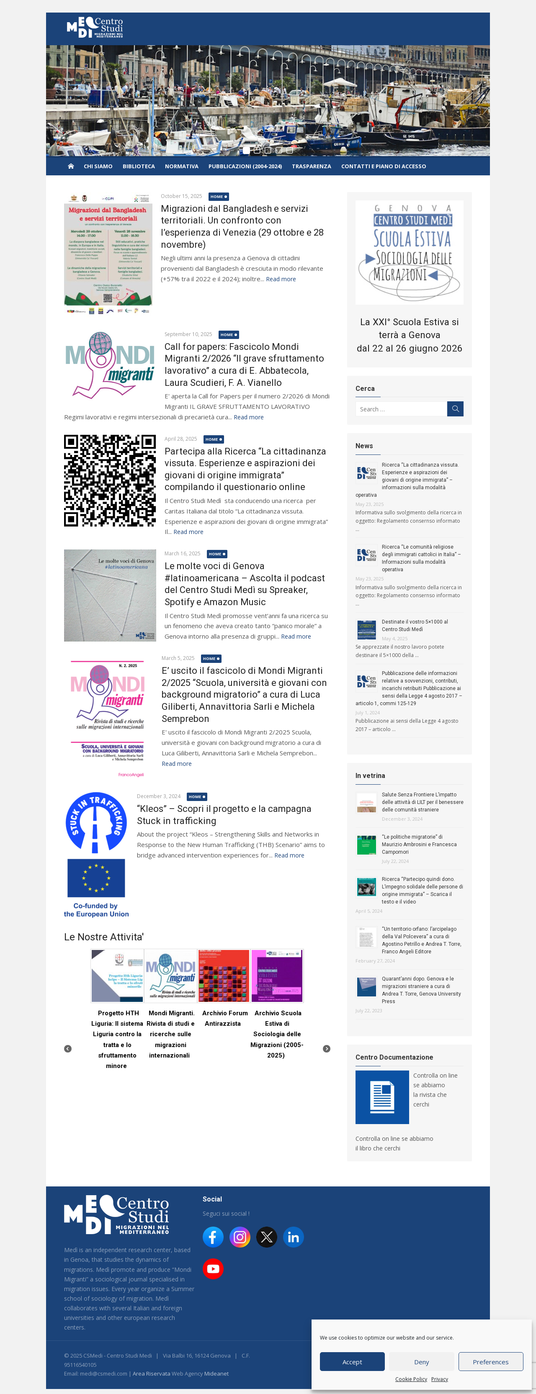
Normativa (181, 166)
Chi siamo (98, 166)
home (215, 196)
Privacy (439, 1379)
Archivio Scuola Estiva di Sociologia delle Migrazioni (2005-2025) (277, 1034)
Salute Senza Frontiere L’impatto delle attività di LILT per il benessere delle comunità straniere (423, 802)
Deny (421, 1362)
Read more (280, 279)
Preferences (491, 1362)
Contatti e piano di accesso (383, 166)
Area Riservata (150, 1366)
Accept (352, 1362)
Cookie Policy (411, 1379)
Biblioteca (139, 166)
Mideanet (215, 1366)
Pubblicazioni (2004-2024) (245, 166)
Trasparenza (311, 166)
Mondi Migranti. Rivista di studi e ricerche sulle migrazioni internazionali (170, 1034)
